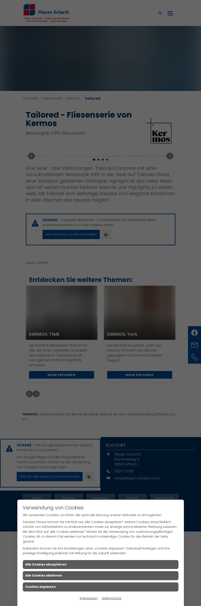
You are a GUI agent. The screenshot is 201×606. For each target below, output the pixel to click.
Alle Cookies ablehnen (43, 575)
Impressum (89, 598)
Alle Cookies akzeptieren (46, 564)
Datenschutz (111, 598)
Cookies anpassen (40, 587)
